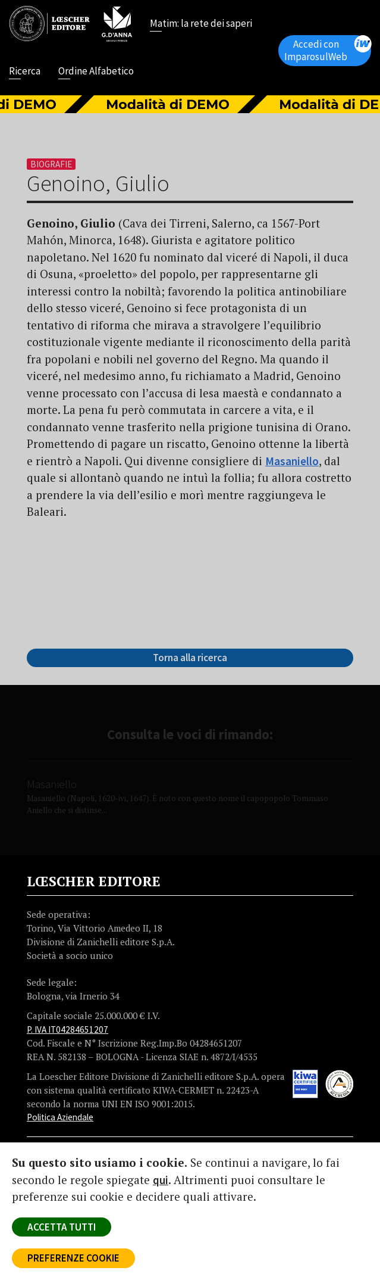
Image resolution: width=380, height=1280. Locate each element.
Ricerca (24, 72)
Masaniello (292, 461)
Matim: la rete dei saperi (201, 24)
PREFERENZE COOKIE (73, 1258)
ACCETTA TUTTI (61, 1227)
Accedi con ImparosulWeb (327, 49)
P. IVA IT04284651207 (67, 1029)
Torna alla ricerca (190, 657)
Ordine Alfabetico (96, 72)
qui (160, 1180)
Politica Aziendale (60, 1117)
